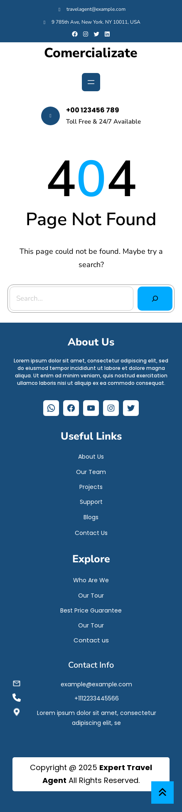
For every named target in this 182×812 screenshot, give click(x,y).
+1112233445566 (96, 698)
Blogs (91, 517)
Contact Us (91, 533)
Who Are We (91, 580)
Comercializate (91, 53)
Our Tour (91, 595)
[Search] (155, 299)
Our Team (91, 472)
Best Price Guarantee (91, 610)
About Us (91, 456)
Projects (91, 487)
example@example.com (96, 684)
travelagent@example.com (95, 9)
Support (91, 502)
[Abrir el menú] (91, 82)
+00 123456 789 (92, 110)
